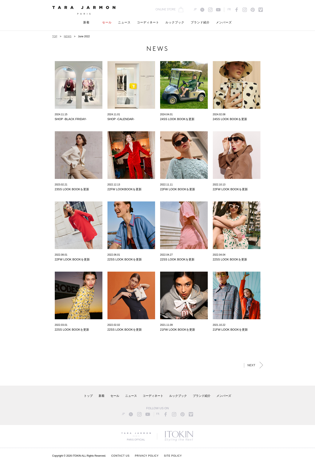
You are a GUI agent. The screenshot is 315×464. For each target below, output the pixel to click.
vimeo (260, 9)
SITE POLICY (173, 455)
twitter (202, 9)
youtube (218, 9)
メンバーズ (224, 22)
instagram (210, 9)
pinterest (252, 9)
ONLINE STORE (165, 9)
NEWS (67, 36)
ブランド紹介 (200, 22)
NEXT (251, 365)
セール (107, 22)
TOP (54, 36)
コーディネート (148, 22)
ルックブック (174, 22)
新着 (86, 22)
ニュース (124, 22)
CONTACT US (120, 455)
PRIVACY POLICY (147, 455)
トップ (88, 396)
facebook (236, 9)
